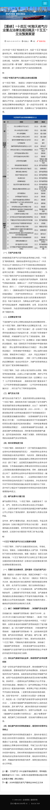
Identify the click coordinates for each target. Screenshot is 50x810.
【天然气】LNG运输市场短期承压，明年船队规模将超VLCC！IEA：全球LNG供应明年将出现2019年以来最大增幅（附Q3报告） (24, 775)
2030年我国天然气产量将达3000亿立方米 (26, 783)
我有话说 (41, 41)
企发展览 (26, 800)
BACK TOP (35, 803)
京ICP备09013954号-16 (18, 803)
